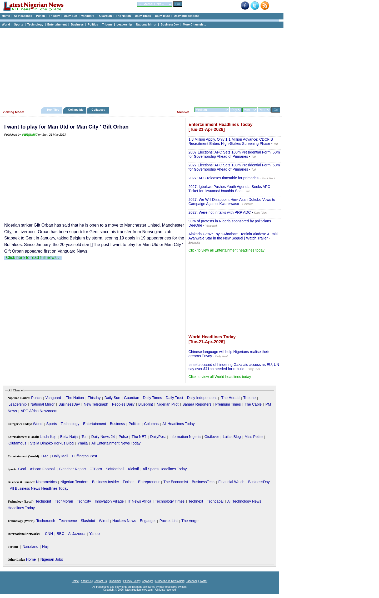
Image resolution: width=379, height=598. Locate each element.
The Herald (230, 398)
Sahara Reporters (197, 404)
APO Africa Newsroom (39, 411)
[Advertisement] (139, 66)
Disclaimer (115, 581)
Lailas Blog (232, 437)
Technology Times (169, 501)
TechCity (84, 501)
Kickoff (133, 469)
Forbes (128, 482)
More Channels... (194, 24)
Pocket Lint (168, 521)
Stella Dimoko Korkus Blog (52, 443)
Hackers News (124, 521)
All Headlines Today (178, 424)
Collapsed (99, 109)
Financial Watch (231, 482)
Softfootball (115, 469)
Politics (93, 24)
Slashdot (88, 521)
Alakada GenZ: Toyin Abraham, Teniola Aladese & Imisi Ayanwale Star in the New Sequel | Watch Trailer (233, 236)
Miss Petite (253, 437)
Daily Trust (162, 15)
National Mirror (146, 24)
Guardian (105, 15)
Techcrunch (45, 521)
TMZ (44, 456)
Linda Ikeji (48, 437)
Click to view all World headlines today (219, 377)
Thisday (54, 15)
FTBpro (96, 469)
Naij (45, 546)
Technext (195, 501)
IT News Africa (139, 501)
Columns (151, 424)
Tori (85, 437)
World (6, 24)
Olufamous (17, 443)
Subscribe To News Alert (169, 581)
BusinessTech (203, 482)
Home (6, 15)
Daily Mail (60, 456)
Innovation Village (109, 501)
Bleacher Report (72, 469)
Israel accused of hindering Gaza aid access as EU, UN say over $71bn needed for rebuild (233, 366)
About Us (86, 581)
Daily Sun (70, 15)
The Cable (253, 404)
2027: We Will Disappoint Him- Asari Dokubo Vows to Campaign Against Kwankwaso (231, 201)
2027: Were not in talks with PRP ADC (219, 212)
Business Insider (105, 482)
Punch (40, 15)
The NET (139, 437)
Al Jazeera (77, 533)
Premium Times (228, 404)
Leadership (124, 24)
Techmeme (68, 521)
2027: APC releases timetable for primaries (223, 178)
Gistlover (212, 437)
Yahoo (94, 533)
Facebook (191, 581)
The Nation (123, 15)
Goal (22, 469)
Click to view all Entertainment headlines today (226, 250)
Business (77, 24)
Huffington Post (84, 456)
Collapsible (76, 109)
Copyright (147, 581)
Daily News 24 (103, 437)
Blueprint (145, 404)
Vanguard (88, 15)
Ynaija (82, 443)
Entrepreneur (149, 482)
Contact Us (100, 581)
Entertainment (57, 24)
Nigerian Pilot (167, 404)
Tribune (107, 24)
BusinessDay (170, 24)
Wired (104, 521)
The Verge (189, 521)
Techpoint (43, 501)
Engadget (148, 521)
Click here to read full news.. (32, 257)
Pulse (123, 437)
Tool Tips (52, 109)
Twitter (203, 581)
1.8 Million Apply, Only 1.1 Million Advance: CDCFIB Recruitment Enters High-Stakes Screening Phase (230, 141)
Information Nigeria (185, 437)
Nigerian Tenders (74, 482)
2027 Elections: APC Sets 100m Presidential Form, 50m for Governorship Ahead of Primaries (234, 167)
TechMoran (64, 501)
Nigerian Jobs (52, 559)
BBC (60, 533)
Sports (18, 24)
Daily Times (143, 15)
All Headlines (23, 15)
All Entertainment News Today (116, 443)
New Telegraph (96, 404)
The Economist (175, 482)
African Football (42, 469)
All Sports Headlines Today (165, 469)
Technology (35, 24)
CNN (49, 533)
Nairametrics (46, 482)
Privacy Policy (131, 581)
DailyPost (158, 437)
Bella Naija (69, 437)
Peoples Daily (123, 404)
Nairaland (30, 546)
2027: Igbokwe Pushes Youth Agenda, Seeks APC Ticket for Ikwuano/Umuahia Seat (229, 189)
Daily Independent (186, 15)
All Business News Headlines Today (39, 488)
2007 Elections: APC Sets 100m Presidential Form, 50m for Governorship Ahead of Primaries (234, 154)
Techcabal (215, 501)
